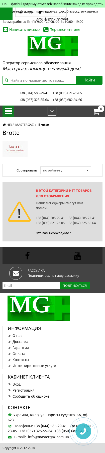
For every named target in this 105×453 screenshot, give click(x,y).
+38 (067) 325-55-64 (34, 100)
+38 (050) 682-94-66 (67, 100)
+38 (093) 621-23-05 (67, 93)
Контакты (18, 359)
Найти (89, 80)
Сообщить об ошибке (28, 396)
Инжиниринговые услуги (32, 365)
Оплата (16, 353)
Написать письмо (24, 29)
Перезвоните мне (65, 29)
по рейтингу (52, 170)
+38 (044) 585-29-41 (34, 93)
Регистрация (21, 390)
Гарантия (18, 347)
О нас (15, 335)
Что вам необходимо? (53, 233)
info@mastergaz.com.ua (48, 436)
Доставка (18, 341)
